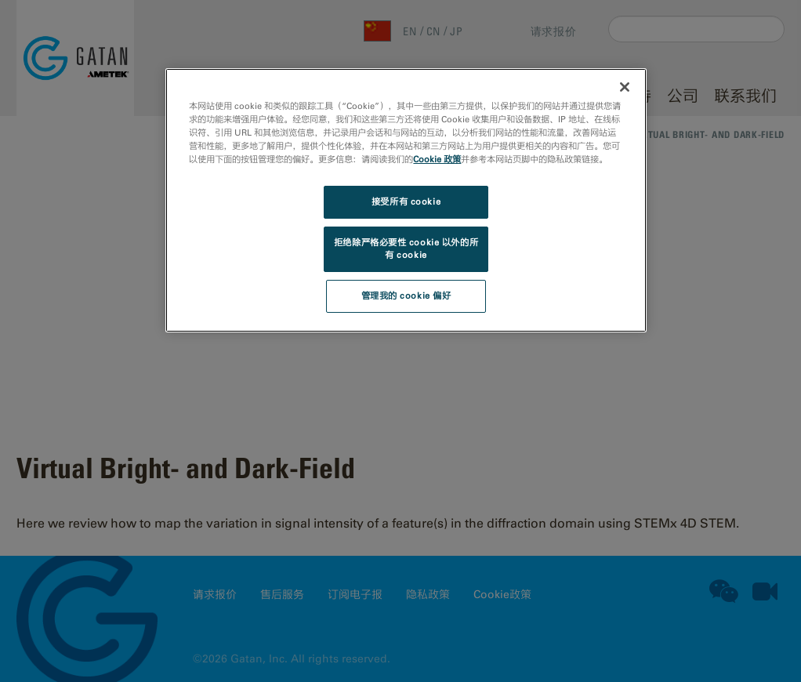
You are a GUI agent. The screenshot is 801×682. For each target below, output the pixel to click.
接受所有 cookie (406, 201)
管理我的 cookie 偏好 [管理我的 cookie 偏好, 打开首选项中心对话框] (406, 295)
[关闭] (624, 87)
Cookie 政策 (437, 159)
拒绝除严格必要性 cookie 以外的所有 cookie (406, 248)
